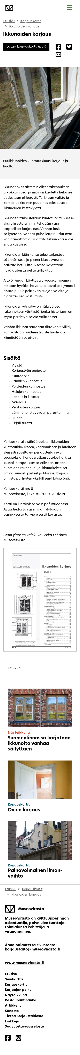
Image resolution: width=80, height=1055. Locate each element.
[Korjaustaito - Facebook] (8, 1038)
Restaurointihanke (20, 1000)
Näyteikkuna (16, 995)
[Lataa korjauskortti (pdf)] (26, 46)
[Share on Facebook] (58, 47)
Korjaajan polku (18, 990)
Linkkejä (12, 1021)
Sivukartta (14, 979)
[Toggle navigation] (69, 8)
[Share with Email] (58, 55)
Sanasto (12, 1011)
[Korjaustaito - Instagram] (18, 1038)
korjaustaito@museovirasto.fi (32, 949)
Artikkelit (13, 1005)
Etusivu (9, 21)
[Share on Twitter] (69, 47)
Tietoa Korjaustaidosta (24, 1016)
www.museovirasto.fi (24, 963)
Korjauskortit (30, 21)
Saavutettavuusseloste (24, 1026)
